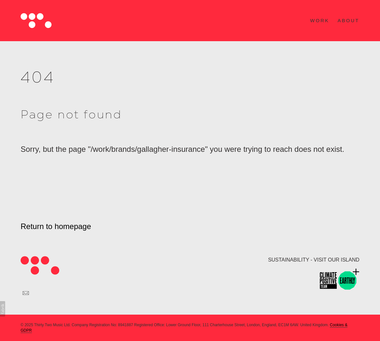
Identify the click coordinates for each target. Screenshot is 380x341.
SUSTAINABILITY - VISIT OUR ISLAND (313, 260)
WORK (319, 20)
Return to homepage (56, 226)
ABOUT (348, 20)
